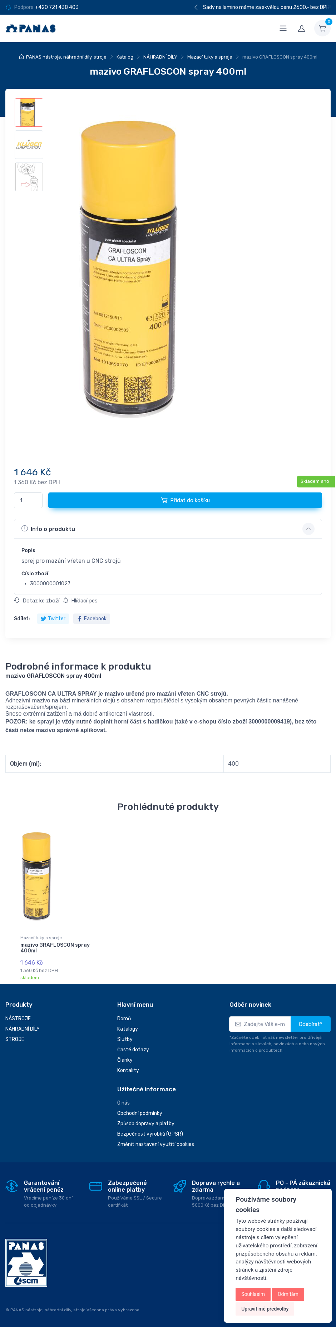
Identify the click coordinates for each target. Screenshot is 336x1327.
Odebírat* (310, 1024)
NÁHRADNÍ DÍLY (160, 57)
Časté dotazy (133, 1050)
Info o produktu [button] (48, 528)
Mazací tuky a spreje (209, 57)
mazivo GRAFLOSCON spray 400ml (55, 948)
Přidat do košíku (185, 500)
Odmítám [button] (288, 1294)
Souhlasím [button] (253, 1294)
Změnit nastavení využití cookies (155, 1144)
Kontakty (128, 1070)
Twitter (53, 619)
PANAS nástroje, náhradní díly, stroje (66, 57)
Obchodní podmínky (139, 1113)
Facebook (92, 619)
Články (125, 1060)
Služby (125, 1039)
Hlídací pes (80, 600)
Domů (124, 1019)
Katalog (125, 57)
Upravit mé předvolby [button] (264, 1309)
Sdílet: (22, 619)
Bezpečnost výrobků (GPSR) (150, 1134)
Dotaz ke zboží (36, 600)
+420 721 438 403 (57, 7)
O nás (123, 1103)
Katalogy (127, 1029)
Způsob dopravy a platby (145, 1124)
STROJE (14, 1039)
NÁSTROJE (18, 1019)
